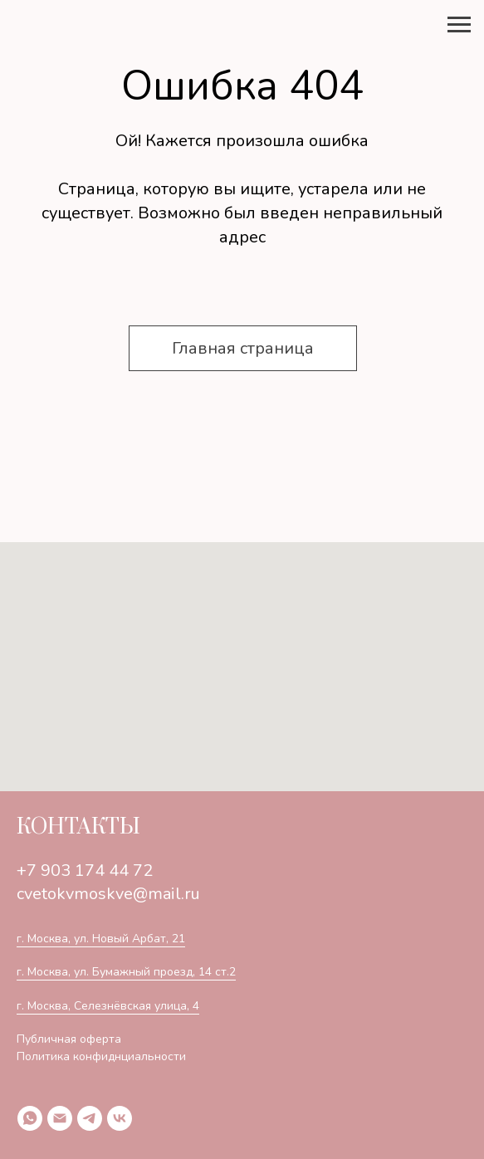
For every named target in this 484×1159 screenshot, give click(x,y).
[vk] (119, 1118)
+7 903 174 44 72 (85, 870)
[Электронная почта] (59, 1118)
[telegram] (89, 1118)
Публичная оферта (69, 1039)
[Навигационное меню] (459, 25)
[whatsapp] (29, 1118)
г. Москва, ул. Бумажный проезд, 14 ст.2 (126, 972)
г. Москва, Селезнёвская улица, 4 (108, 1006)
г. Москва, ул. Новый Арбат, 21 (101, 938)
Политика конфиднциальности (101, 1056)
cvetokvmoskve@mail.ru (108, 894)
